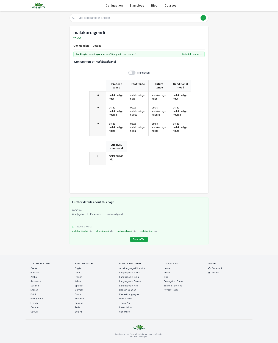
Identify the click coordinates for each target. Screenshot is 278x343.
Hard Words (125, 298)
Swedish (79, 298)
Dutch (33, 294)
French (34, 303)
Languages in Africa (129, 272)
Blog (154, 5)
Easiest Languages (129, 294)
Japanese (35, 281)
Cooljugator (78, 214)
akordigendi (104, 231)
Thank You (124, 303)
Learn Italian (125, 307)
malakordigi (148, 231)
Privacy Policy (171, 290)
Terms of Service (173, 285)
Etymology (137, 5)
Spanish (34, 285)
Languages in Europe (130, 281)
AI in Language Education (132, 268)
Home (167, 268)
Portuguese (36, 298)
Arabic (33, 277)
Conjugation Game (173, 281)
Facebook (215, 268)
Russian (34, 272)
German (34, 307)
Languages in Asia (128, 285)
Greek (33, 268)
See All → (35, 311)
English (34, 290)
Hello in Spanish (127, 290)
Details (97, 45)
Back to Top (139, 239)
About (167, 272)
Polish (78, 307)
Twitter (213, 272)
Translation (143, 72)
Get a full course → (192, 54)
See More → (125, 311)
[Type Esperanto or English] (139, 18)
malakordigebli (82, 231)
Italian (78, 281)
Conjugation (114, 5)
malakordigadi (126, 231)
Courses (170, 5)
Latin (77, 272)
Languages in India (129, 277)
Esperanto (95, 214)
